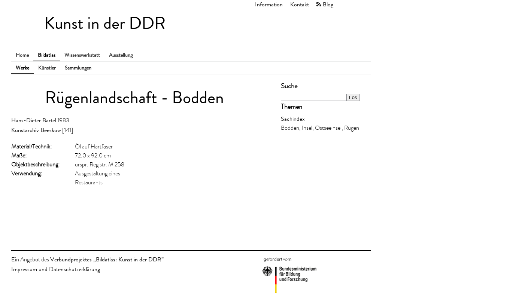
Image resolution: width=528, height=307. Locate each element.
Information (269, 4)
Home (22, 55)
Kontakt (299, 4)
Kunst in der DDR (105, 23)
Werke (22, 67)
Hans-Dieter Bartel (33, 120)
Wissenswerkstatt (82, 55)
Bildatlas (46, 55)
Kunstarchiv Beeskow (36, 130)
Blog (328, 4)
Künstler (47, 67)
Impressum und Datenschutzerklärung (55, 269)
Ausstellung (121, 55)
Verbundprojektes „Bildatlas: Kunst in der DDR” (107, 259)
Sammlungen (78, 67)
